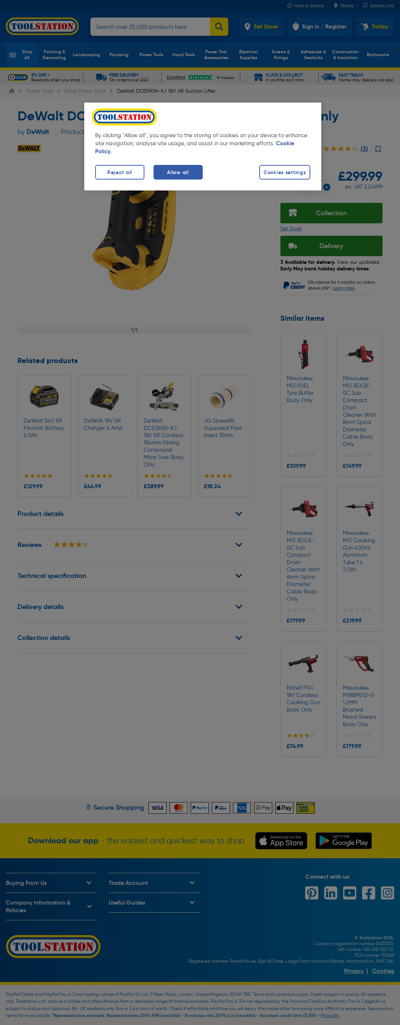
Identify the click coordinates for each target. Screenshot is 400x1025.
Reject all (119, 172)
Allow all (178, 172)
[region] (202, 146)
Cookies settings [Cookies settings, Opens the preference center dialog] (285, 172)
